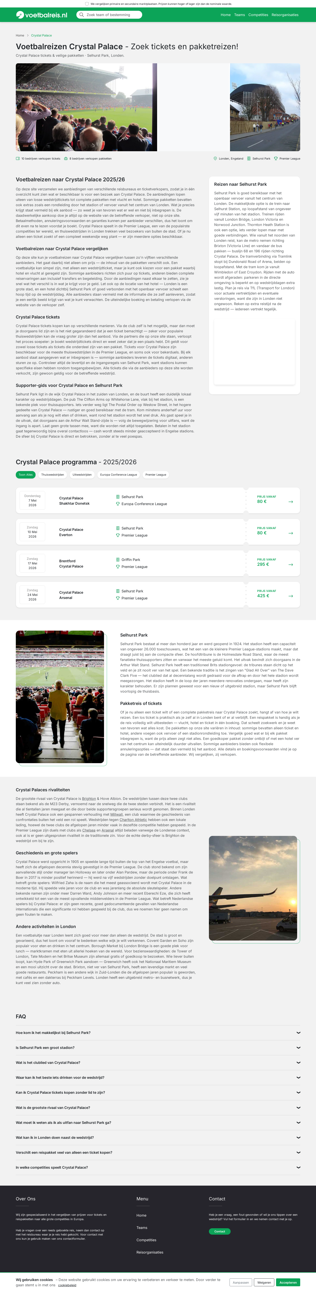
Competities (258, 15)
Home (226, 15)
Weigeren (264, 1282)
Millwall (116, 814)
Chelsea (88, 830)
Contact (219, 1231)
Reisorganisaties (285, 15)
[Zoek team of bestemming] (113, 15)
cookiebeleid (67, 1285)
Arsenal (108, 830)
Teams (239, 15)
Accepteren (288, 1282)
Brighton (89, 798)
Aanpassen (241, 1282)
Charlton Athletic (133, 819)
